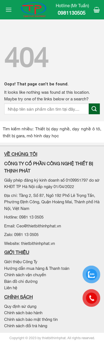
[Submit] (94, 108)
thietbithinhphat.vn (38, 243)
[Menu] (8, 9)
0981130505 (72, 13)
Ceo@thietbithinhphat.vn (38, 226)
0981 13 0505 (32, 217)
